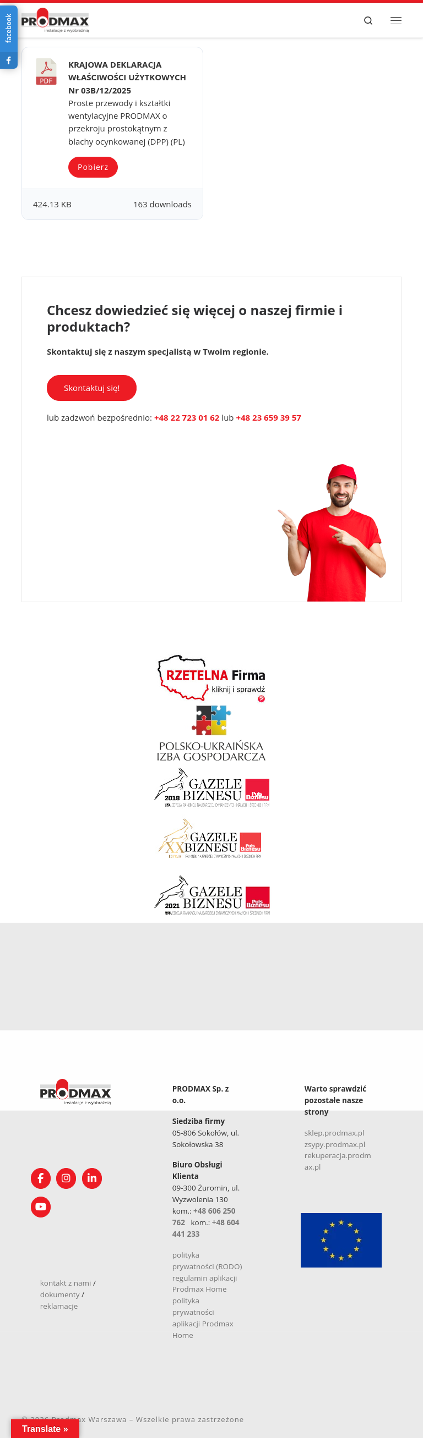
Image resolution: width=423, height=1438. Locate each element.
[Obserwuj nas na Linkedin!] (92, 1178)
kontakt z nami (65, 1283)
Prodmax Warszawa (89, 1419)
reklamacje (59, 1306)
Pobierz (93, 167)
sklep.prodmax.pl (335, 1133)
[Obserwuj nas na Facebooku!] (41, 1178)
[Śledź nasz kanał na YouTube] (41, 1207)
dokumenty (60, 1294)
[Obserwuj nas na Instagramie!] (66, 1178)
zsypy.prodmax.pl (335, 1144)
